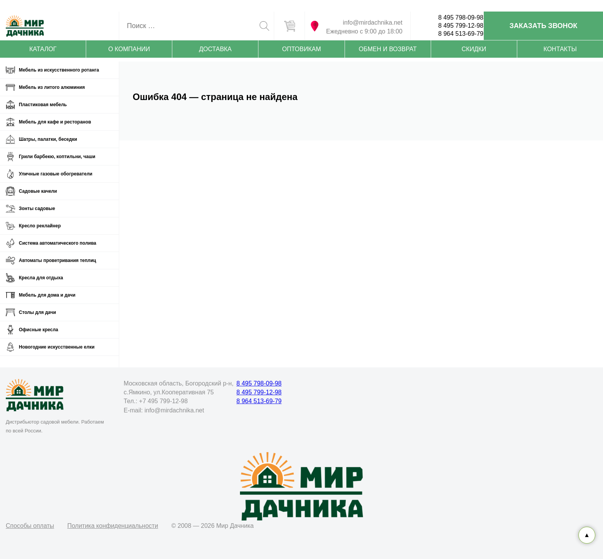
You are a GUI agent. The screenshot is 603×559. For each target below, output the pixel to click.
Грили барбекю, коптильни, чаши (57, 156)
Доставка (215, 49)
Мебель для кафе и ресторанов (55, 122)
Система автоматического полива (57, 243)
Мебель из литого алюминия (52, 87)
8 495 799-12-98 (460, 25)
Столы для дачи (37, 312)
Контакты (559, 49)
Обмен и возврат (388, 49)
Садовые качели (38, 191)
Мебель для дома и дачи (47, 295)
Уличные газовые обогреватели (55, 174)
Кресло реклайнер (40, 226)
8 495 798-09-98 (460, 17)
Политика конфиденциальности (112, 525)
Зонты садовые (37, 208)
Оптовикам (301, 49)
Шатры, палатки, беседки (48, 139)
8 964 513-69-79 (460, 33)
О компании (129, 49)
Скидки (473, 49)
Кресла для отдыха (41, 277)
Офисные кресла (38, 329)
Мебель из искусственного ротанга (59, 70)
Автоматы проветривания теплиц (57, 260)
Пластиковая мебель (43, 104)
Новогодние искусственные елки (57, 347)
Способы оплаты (30, 525)
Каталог (43, 49)
